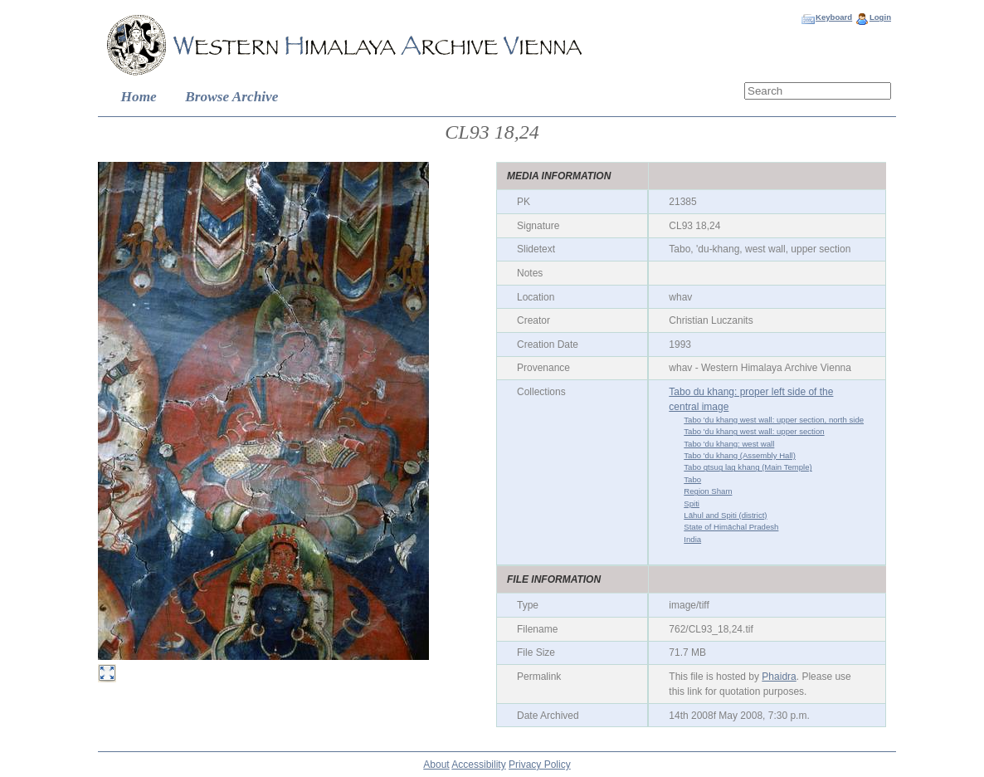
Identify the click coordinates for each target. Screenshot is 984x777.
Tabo (692, 479)
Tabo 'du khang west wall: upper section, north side (774, 419)
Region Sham (708, 491)
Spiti (691, 503)
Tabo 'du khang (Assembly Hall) (740, 455)
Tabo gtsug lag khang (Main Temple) (747, 467)
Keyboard (834, 17)
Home (139, 97)
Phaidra (779, 676)
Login (880, 17)
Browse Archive (231, 97)
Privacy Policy (540, 764)
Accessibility (478, 764)
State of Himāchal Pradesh (731, 526)
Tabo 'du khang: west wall (729, 443)
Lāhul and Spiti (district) (725, 515)
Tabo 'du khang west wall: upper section (754, 431)
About (436, 764)
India (692, 539)
